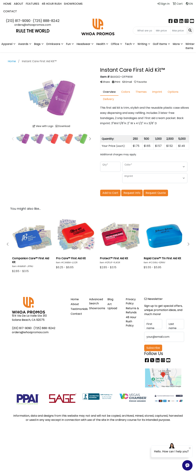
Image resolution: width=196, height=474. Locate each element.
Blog (110, 299)
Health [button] (100, 44)
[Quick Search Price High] (178, 31)
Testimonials (78, 309)
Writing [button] (142, 44)
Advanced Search (96, 301)
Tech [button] (128, 44)
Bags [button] (37, 44)
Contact (76, 314)
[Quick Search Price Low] (162, 31)
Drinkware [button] (53, 44)
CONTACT (10, 11)
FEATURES (32, 4)
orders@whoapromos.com (32, 25)
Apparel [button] (6, 44)
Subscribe (153, 348)
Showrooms (96, 308)
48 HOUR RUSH (51, 4)
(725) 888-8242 (46, 20)
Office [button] (115, 44)
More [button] (176, 44)
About (75, 304)
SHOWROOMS (73, 4)
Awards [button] (23, 44)
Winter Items (190, 46)
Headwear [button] (83, 44)
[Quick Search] (143, 31)
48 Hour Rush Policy (131, 321)
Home (75, 299)
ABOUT (18, 4)
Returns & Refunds (132, 310)
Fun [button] (68, 44)
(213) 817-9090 (18, 20)
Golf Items (160, 44)
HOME (7, 4)
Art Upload (112, 306)
